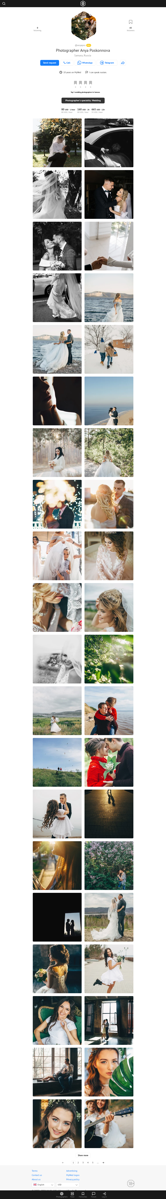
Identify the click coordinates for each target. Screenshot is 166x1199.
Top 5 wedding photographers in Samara (85, 92)
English (38, 1181)
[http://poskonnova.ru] (123, 63)
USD (59, 1181)
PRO (89, 45)
